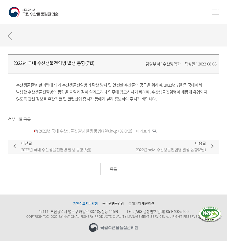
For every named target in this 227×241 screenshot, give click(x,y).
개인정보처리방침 (85, 203)
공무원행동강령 (113, 203)
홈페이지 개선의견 (141, 203)
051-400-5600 (177, 211)
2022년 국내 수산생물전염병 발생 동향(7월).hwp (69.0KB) (83, 131)
